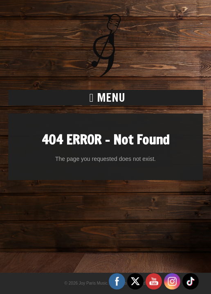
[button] (105, 97)
